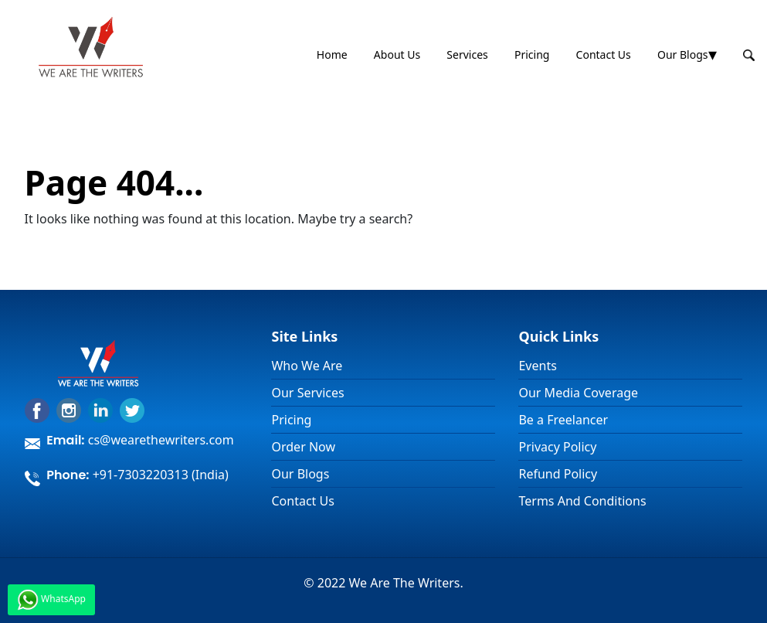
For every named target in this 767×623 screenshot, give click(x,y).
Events (537, 365)
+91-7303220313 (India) (161, 474)
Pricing (531, 54)
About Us (397, 54)
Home (332, 54)
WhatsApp (51, 600)
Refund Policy (557, 473)
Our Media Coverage (578, 392)
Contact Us (603, 54)
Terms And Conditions (582, 500)
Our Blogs (682, 54)
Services (466, 54)
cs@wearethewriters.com (161, 439)
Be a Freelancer (563, 419)
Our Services (307, 392)
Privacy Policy (557, 446)
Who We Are (306, 365)
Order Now (303, 446)
